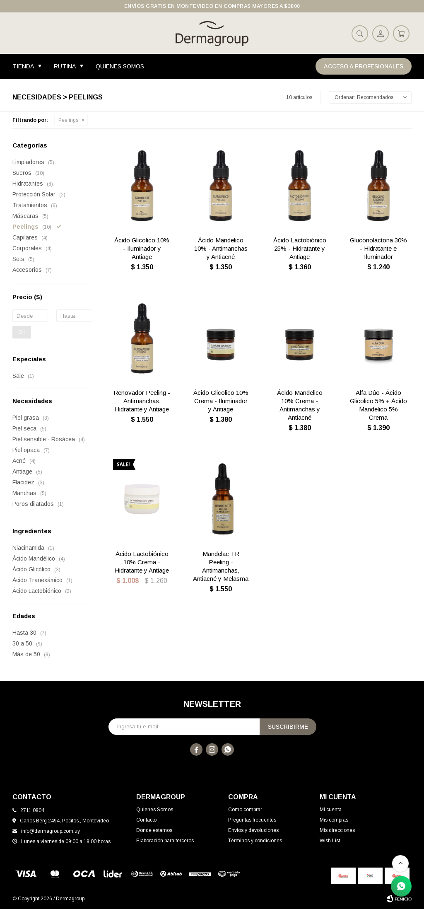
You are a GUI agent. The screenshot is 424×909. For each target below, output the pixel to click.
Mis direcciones (337, 830)
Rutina (65, 66)
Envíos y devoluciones (253, 830)
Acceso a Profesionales (363, 66)
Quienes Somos (120, 66)
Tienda (23, 66)
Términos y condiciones (255, 841)
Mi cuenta (331, 809)
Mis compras (334, 820)
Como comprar (245, 809)
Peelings (68, 120)
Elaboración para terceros (165, 841)
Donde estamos (154, 830)
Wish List (330, 841)
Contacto (146, 820)
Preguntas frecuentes (252, 820)
